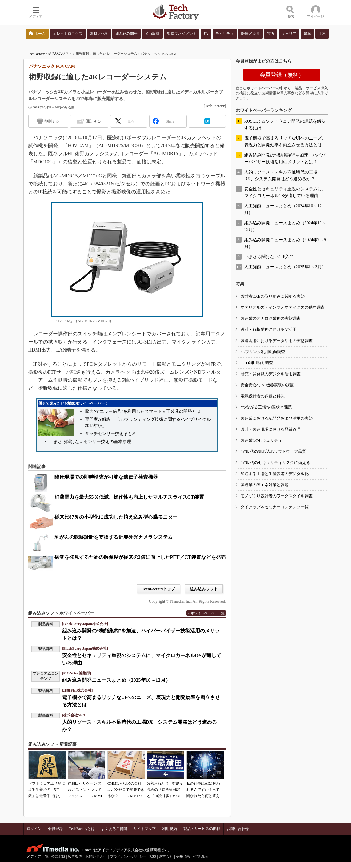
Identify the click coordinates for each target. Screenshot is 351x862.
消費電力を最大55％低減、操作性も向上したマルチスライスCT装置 (129, 497)
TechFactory (36, 53)
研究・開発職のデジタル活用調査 (271, 374)
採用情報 (183, 856)
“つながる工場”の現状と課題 (266, 407)
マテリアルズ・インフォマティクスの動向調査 (283, 307)
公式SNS (58, 856)
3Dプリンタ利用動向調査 (263, 351)
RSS (153, 856)
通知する (93, 121)
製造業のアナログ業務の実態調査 (271, 318)
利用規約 (169, 829)
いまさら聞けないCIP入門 (269, 256)
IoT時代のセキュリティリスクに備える (275, 462)
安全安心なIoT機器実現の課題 (267, 385)
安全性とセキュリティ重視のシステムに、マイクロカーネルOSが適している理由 (285, 192)
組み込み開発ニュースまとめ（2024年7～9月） (285, 243)
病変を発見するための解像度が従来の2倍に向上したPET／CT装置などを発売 (140, 557)
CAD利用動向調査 (257, 362)
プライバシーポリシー (128, 856)
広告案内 (75, 856)
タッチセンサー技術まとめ (111, 433)
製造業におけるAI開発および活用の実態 (277, 418)
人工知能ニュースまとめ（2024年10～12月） (283, 209)
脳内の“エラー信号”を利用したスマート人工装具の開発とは (143, 411)
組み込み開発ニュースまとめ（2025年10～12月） (116, 680)
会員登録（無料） (282, 75)
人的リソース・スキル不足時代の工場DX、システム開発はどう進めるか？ (280, 175)
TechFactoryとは (82, 829)
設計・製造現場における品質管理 (271, 429)
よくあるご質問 (114, 829)
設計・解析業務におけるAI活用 (269, 329)
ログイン (34, 829)
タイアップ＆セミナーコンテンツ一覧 (275, 507)
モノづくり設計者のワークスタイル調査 (277, 496)
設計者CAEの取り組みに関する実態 (273, 296)
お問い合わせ (238, 829)
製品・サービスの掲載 (201, 829)
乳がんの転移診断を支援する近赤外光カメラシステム (113, 537)
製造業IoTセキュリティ (261, 440)
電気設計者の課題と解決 (263, 396)
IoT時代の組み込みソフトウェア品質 (273, 451)
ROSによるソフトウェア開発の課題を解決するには (285, 124)
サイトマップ (145, 829)
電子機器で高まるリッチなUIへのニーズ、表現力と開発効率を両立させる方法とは (285, 141)
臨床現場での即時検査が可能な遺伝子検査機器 (106, 477)
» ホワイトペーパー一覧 (206, 613)
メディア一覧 (37, 856)
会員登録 (55, 829)
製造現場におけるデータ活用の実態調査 (277, 340)
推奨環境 (200, 856)
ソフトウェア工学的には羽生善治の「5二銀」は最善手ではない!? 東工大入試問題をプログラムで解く (46, 795)
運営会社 (165, 856)
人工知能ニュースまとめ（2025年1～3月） (285, 267)
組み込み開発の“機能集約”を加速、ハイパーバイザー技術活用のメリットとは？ (284, 158)
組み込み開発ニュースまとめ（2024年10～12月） (285, 226)
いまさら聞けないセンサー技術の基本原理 (90, 441)
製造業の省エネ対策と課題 (265, 484)
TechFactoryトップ (158, 589)
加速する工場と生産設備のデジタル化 (275, 473)
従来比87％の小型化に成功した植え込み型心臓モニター (115, 517)
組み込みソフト (60, 53)
